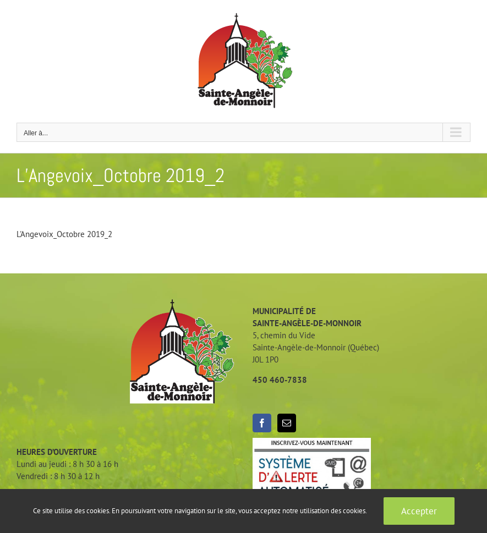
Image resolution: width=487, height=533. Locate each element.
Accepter (419, 511)
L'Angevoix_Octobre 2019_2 (64, 234)
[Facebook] (262, 423)
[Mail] (286, 423)
